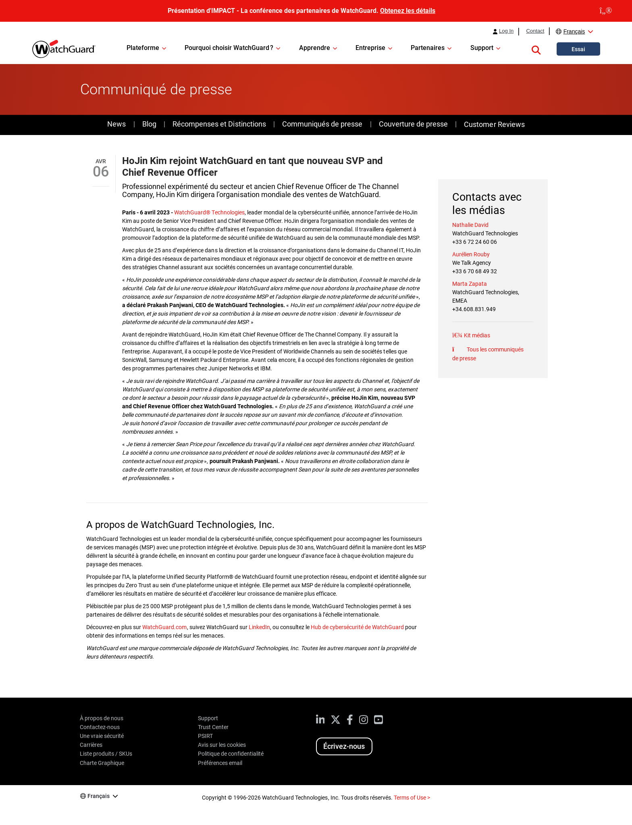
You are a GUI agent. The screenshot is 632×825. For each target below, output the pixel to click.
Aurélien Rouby (471, 254)
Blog (149, 124)
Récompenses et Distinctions (219, 124)
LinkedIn (259, 627)
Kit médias (476, 335)
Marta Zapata (469, 284)
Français (574, 31)
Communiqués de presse (322, 124)
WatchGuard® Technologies (209, 212)
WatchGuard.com (164, 627)
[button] (536, 49)
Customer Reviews (494, 124)
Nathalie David (470, 225)
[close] (606, 11)
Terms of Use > (412, 797)
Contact (535, 31)
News (116, 124)
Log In (506, 31)
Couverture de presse (413, 124)
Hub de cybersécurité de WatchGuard (357, 627)
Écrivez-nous (344, 746)
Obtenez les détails (407, 11)
